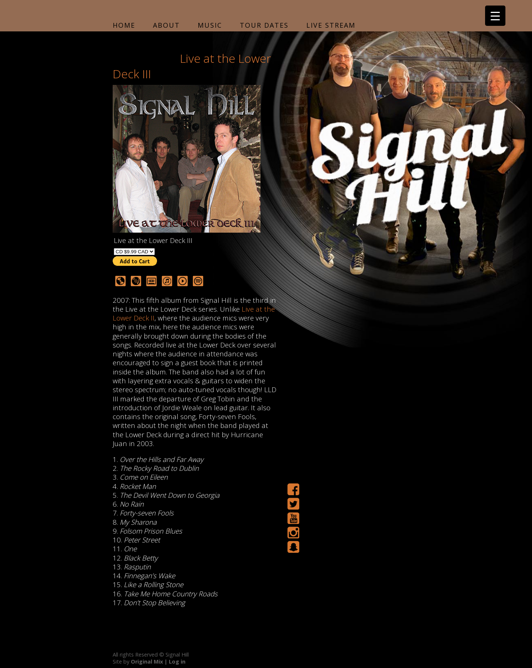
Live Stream (330, 25)
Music (210, 25)
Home (124, 25)
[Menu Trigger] (495, 16)
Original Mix (147, 661)
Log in (177, 661)
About (166, 25)
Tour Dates (264, 25)
